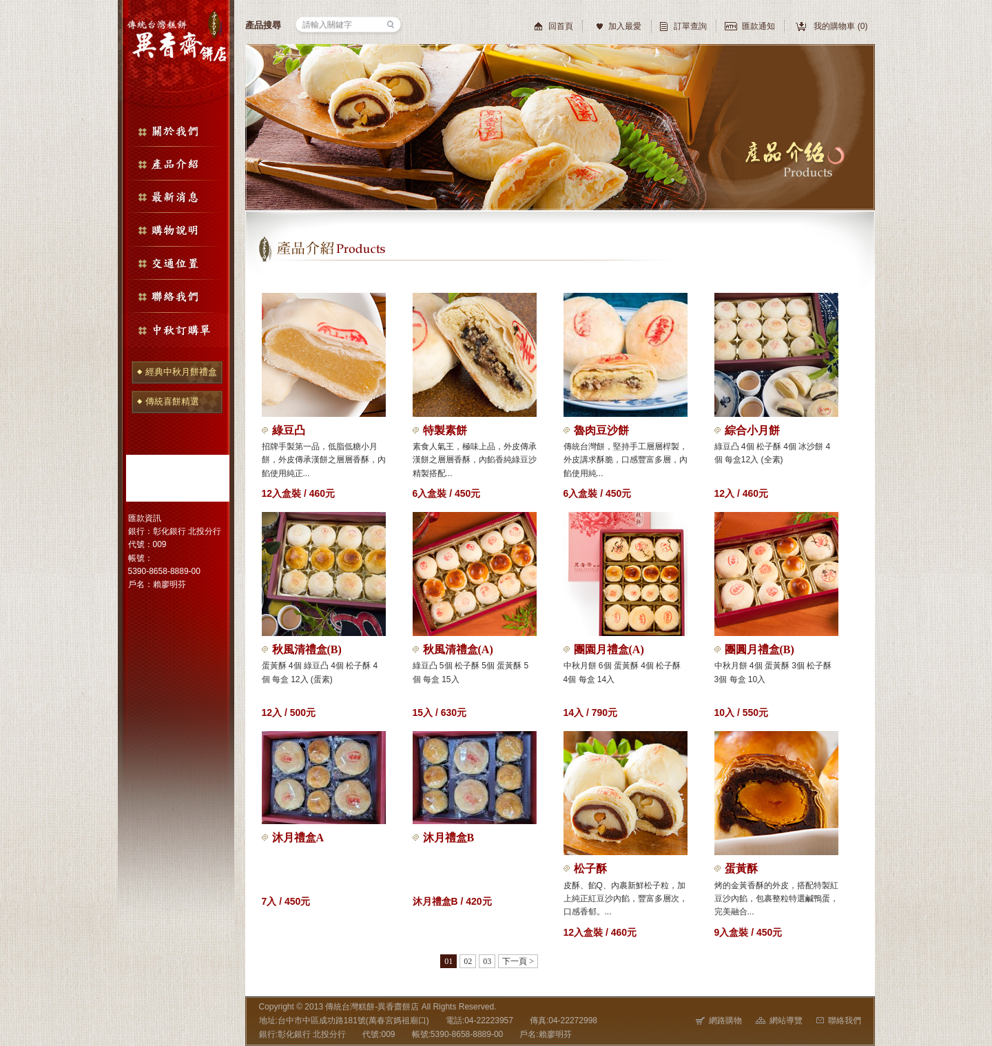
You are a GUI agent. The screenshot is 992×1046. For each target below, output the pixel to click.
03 (487, 961)
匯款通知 (758, 26)
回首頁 (560, 26)
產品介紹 (176, 164)
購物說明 (176, 230)
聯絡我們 (176, 297)
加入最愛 (624, 26)
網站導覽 (779, 1020)
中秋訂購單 (176, 330)
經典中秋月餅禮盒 (181, 372)
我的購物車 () (840, 26)
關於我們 (176, 130)
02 (468, 961)
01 (448, 961)
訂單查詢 (690, 26)
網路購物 (719, 1020)
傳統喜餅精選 (172, 401)
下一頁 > (518, 961)
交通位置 (176, 263)
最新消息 (176, 197)
